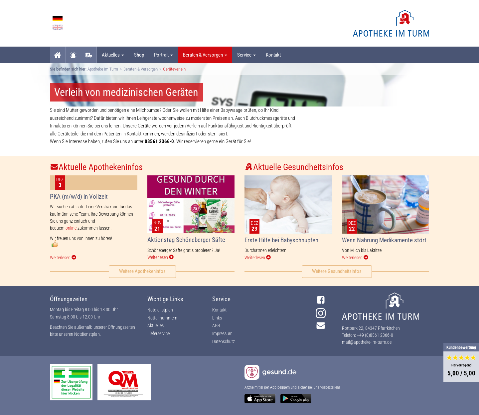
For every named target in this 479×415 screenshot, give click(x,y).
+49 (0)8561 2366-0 (375, 335)
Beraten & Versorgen (205, 55)
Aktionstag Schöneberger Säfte (186, 240)
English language (58, 27)
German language (58, 18)
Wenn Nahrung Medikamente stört (384, 240)
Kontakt (273, 55)
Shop (139, 55)
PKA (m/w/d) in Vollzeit (79, 196)
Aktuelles (113, 55)
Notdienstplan (87, 334)
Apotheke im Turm (102, 69)
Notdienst (73, 55)
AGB (216, 325)
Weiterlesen (63, 257)
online (71, 228)
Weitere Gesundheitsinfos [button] (337, 271)
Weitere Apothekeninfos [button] (142, 271)
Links (217, 317)
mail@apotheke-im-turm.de (367, 342)
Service (246, 55)
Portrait (163, 55)
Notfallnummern (162, 317)
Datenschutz (223, 341)
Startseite (58, 55)
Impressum (222, 333)
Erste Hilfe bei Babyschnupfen (281, 240)
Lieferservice (89, 55)
